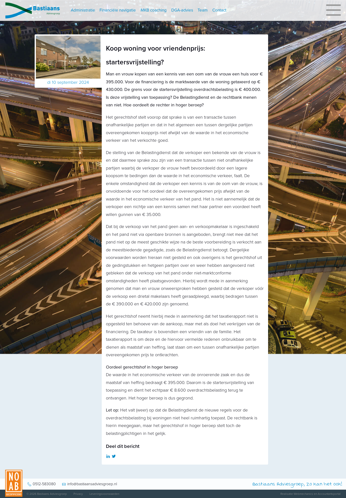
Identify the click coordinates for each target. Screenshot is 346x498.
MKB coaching (154, 10)
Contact (219, 10)
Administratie (83, 10)
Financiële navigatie (118, 10)
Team (203, 10)
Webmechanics (303, 494)
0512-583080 (44, 484)
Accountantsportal (329, 494)
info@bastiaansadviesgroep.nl (92, 484)
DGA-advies (182, 10)
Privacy (78, 494)
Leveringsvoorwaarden (104, 494)
